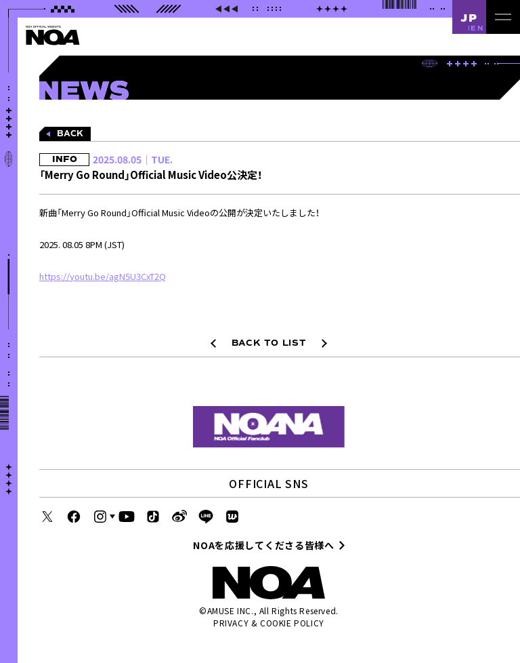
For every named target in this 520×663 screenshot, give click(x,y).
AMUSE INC (229, 610)
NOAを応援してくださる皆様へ (263, 545)
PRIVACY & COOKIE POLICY (268, 622)
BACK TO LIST (269, 343)
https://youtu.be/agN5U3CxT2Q (102, 276)
